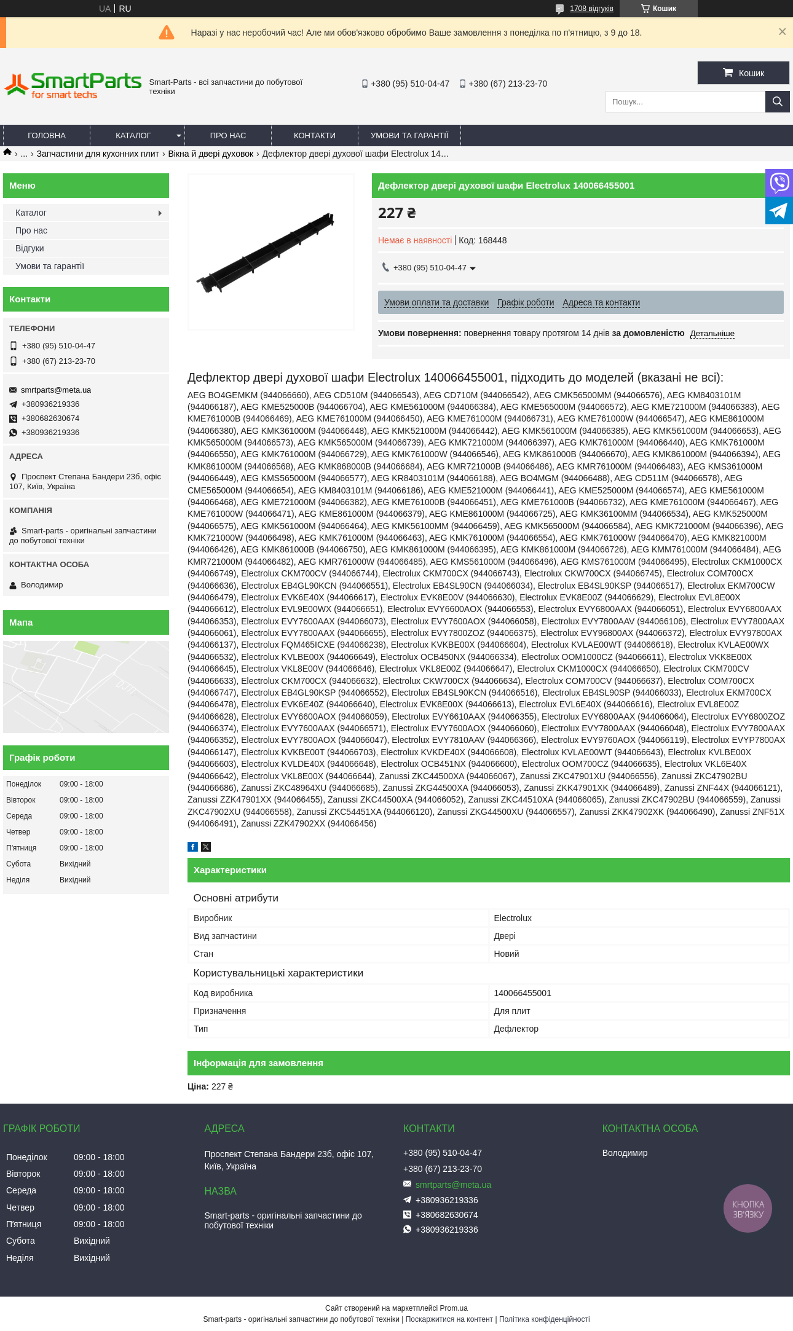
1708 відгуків (591, 8)
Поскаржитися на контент (449, 1319)
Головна (47, 135)
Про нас (228, 135)
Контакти (315, 135)
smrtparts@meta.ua (56, 390)
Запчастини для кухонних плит (98, 154)
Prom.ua (454, 1308)
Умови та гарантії (409, 135)
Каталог (133, 135)
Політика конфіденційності (544, 1319)
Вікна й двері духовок (210, 154)
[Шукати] (777, 101)
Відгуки (29, 248)
